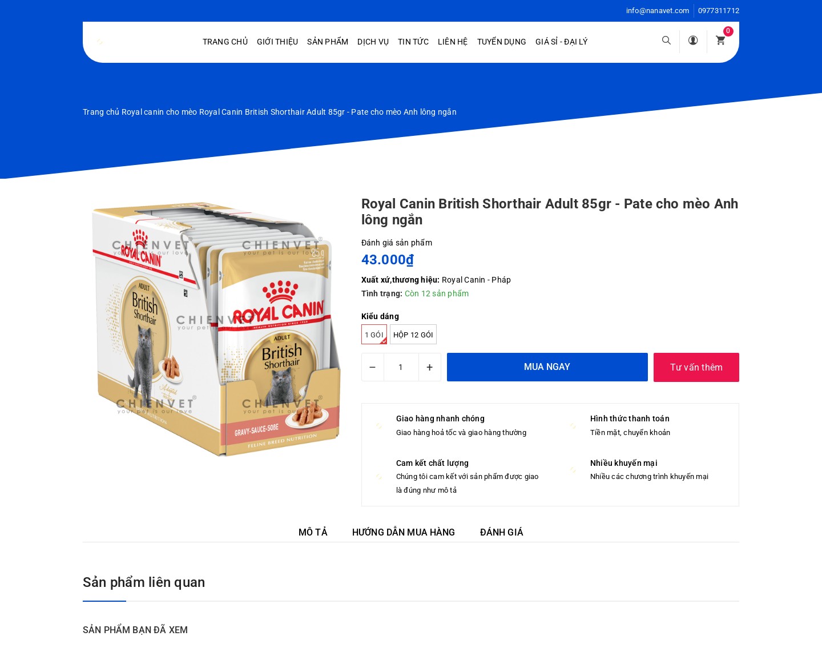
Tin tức (413, 41)
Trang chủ (225, 41)
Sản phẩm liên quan (144, 582)
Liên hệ (453, 41)
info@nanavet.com (658, 10)
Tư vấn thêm (696, 367)
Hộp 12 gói (413, 335)
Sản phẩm (327, 41)
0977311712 (719, 10)
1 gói (376, 337)
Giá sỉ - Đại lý (561, 41)
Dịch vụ (373, 41)
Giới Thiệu (278, 41)
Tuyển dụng (502, 41)
